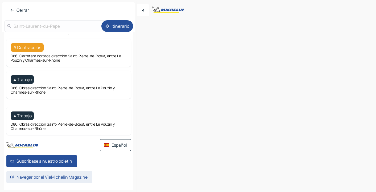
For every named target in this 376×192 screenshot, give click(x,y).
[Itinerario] (117, 26)
